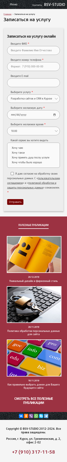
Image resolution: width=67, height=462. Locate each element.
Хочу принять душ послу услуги (34, 157)
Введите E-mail (19, 76)
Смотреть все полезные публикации (33, 401)
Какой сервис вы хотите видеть (29, 140)
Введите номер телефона (27, 59)
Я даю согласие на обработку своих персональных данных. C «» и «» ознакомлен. (33, 183)
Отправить (15, 202)
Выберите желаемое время (28, 124)
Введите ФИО (20, 43)
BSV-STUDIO (49, 4)
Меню (14, 4)
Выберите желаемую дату (28, 107)
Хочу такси (34, 152)
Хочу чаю (34, 148)
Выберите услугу (22, 92)
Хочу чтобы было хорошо (34, 162)
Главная (7, 14)
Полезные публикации (33, 225)
